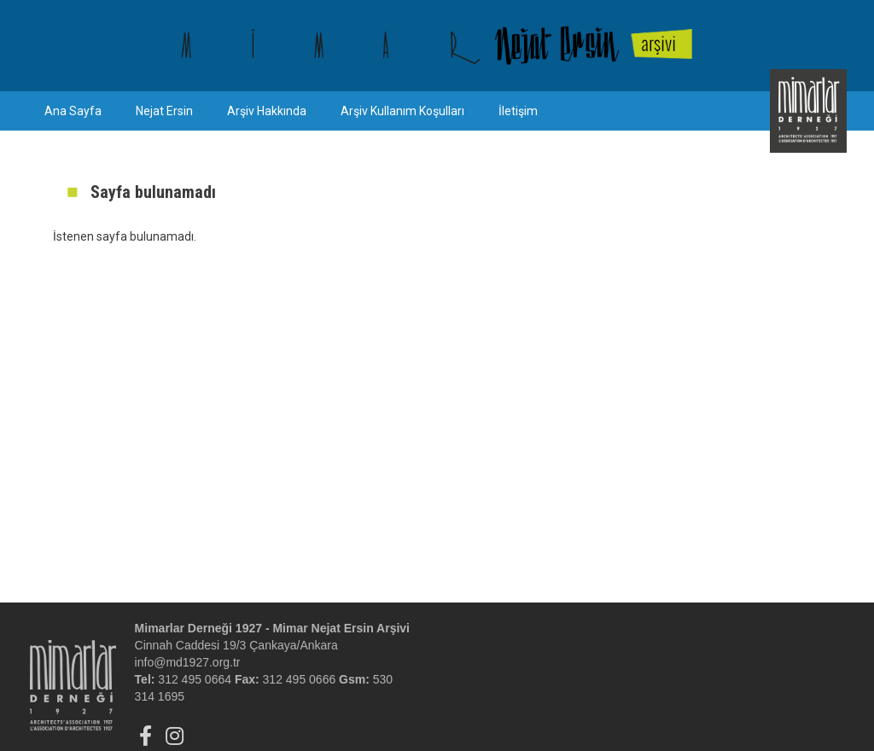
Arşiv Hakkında (266, 111)
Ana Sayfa (73, 111)
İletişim (518, 111)
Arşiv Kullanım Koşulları (402, 111)
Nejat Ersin (164, 111)
